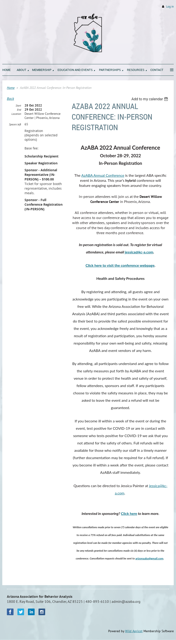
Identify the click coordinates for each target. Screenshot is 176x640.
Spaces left (15, 124)
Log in (170, 6)
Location (16, 113)
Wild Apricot (134, 631)
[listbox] (150, 99)
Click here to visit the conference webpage (119, 265)
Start (18, 105)
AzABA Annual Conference (102, 175)
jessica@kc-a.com (139, 252)
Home (10, 88)
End (19, 109)
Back (10, 98)
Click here (129, 513)
